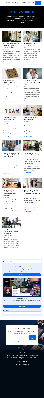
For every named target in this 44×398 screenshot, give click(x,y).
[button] (38, 3)
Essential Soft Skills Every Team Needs (11, 129)
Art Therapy (19, 3)
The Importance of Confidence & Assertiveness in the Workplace (11, 213)
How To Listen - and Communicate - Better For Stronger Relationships (11, 262)
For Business (14, 388)
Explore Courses (22, 337)
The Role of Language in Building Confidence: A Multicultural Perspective (30, 215)
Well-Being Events (34, 386)
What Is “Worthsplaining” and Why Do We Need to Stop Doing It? (10, 171)
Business (24, 2)
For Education (22, 388)
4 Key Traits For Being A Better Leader (31, 129)
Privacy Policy (29, 388)
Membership (13, 2)
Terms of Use (37, 388)
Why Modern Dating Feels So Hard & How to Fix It (32, 89)
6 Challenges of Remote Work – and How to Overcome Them (10, 47)
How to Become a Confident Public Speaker (32, 168)
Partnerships (7, 388)
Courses (8, 2)
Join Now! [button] (32, 369)
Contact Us (22, 390)
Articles (12, 386)
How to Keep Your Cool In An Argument (32, 46)
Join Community (22, 306)
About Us (28, 3)
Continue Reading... (7, 68)
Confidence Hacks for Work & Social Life (11, 87)
